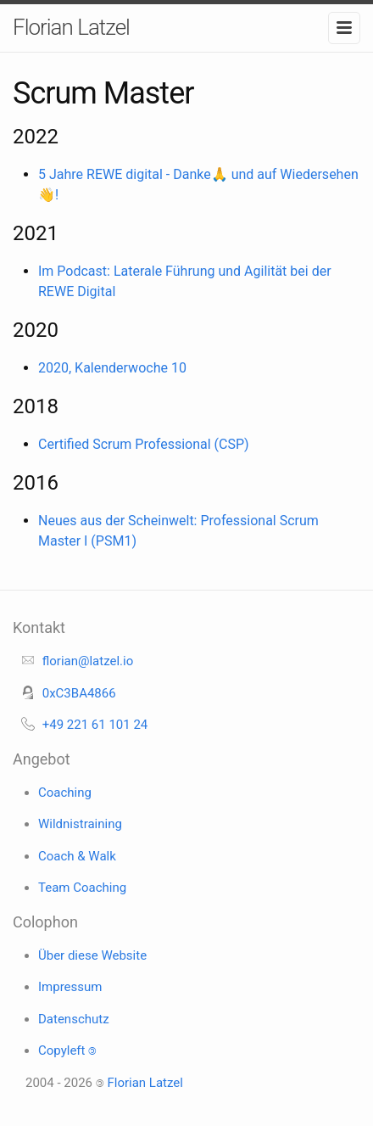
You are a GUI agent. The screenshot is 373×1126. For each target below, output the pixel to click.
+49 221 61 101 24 (95, 724)
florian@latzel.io (88, 661)
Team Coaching (82, 887)
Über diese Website (92, 955)
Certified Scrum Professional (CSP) (143, 444)
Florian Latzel (71, 27)
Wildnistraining (80, 824)
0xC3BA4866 (79, 693)
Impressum (70, 986)
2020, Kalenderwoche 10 (112, 368)
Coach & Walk (77, 856)
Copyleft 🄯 (67, 1050)
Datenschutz (73, 1019)
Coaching (65, 792)
